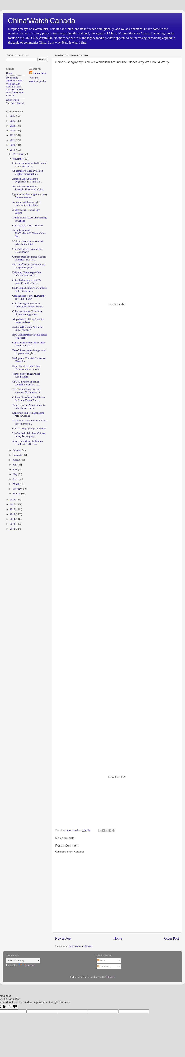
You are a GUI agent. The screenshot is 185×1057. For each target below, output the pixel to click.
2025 (12, 120)
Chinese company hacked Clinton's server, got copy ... (29, 164)
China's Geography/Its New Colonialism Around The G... (28, 305)
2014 (12, 519)
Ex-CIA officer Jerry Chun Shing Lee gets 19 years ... (28, 266)
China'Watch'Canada (41, 21)
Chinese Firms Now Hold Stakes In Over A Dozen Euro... (28, 398)
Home (117, 938)
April (16, 479)
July (15, 464)
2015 (12, 514)
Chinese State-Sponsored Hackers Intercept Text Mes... (29, 258)
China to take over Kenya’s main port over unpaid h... (28, 344)
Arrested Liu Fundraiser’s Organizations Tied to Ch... (27, 180)
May (15, 474)
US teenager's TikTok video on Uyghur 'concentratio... (27, 172)
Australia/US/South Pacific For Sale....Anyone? (27, 328)
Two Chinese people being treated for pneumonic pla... (29, 352)
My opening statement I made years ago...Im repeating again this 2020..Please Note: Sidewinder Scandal (14, 86)
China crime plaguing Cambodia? (29, 428)
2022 (12, 135)
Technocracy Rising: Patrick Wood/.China (26, 375)
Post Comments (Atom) (80, 946)
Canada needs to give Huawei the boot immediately (28, 297)
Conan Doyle (40, 73)
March (16, 484)
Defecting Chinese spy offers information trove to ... (26, 274)
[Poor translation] (12, 1006)
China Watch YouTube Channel (15, 101)
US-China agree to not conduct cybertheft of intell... (27, 242)
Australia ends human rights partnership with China (26, 203)
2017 (12, 504)
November (18, 158)
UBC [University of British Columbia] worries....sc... (26, 383)
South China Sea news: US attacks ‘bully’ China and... (29, 289)
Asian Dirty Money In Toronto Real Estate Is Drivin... (27, 442)
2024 (12, 125)
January (17, 493)
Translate (26, 965)
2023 (12, 130)
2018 (12, 499)
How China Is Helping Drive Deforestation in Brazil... (26, 367)
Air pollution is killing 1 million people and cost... (28, 320)
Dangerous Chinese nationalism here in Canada (28, 414)
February (18, 488)
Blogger (110, 977)
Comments (104, 966)
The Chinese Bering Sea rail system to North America (26, 391)
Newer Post (63, 938)
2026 (12, 115)
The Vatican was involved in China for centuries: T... (29, 422)
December (18, 154)
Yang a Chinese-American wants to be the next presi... (28, 406)
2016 (12, 509)
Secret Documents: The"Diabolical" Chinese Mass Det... (29, 233)
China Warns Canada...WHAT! (27, 225)
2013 (12, 523)
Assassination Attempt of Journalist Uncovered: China (27, 188)
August (17, 459)
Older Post (171, 938)
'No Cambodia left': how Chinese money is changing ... (28, 435)
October (17, 450)
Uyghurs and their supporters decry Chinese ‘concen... (29, 195)
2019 (12, 149)
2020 (12, 145)
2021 (12, 140)
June (15, 469)
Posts (101, 960)
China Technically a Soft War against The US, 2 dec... (26, 281)
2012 (12, 528)
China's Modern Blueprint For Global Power (27, 250)
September (18, 455)
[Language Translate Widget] (23, 960)
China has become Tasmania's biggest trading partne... (27, 313)
